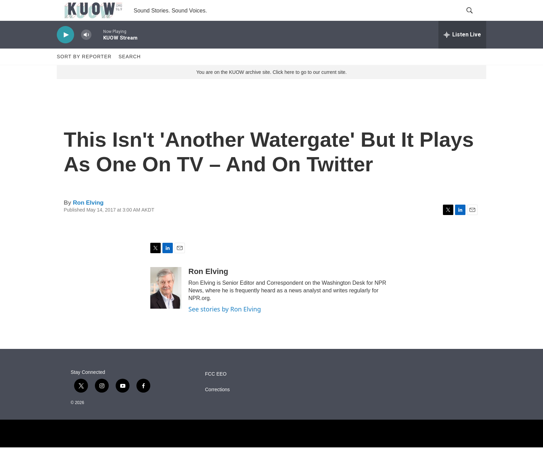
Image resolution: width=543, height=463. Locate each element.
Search (129, 72)
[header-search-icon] (475, 18)
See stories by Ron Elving (224, 324)
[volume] (86, 50)
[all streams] (462, 50)
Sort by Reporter (84, 72)
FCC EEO (215, 389)
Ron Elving (88, 218)
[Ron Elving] (165, 303)
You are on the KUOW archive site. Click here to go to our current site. (271, 88)
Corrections (217, 405)
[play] (65, 50)
